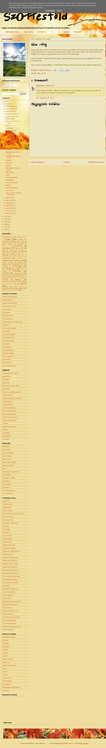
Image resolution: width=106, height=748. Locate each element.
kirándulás (5, 255)
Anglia (7, 239)
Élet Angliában (6, 684)
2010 (6, 219)
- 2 (52, 32)
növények (5, 273)
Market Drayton (10, 119)
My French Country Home (9, 604)
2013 (6, 101)
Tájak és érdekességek (9, 426)
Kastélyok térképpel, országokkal (12, 398)
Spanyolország (6, 278)
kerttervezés (20, 253)
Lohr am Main (10, 190)
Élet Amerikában (7, 681)
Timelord (4, 671)
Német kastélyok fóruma (9, 411)
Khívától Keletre (7, 401)
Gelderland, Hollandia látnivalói (11, 392)
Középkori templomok (8, 337)
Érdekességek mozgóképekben (11, 687)
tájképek (18, 280)
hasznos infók (19, 248)
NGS (22, 269)
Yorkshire (11, 290)
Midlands (17, 264)
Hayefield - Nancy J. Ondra (10, 564)
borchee (71, 743)
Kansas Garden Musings (9, 579)
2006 (6, 229)
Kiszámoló (5, 649)
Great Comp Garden (12, 182)
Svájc (15, 278)
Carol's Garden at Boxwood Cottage (12, 514)
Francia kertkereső (7, 319)
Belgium (14, 241)
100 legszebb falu (7, 237)
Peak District (15, 275)
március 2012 (10, 208)
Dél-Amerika (5, 383)
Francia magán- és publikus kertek (12, 322)
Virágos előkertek (11, 133)
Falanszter (5, 640)
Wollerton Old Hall (11, 131)
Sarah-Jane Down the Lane (10, 611)
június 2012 (9, 200)
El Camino (22, 243)
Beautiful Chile (6, 376)
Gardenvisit (5, 325)
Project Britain (6, 359)
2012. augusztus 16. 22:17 (45, 98)
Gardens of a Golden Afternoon (11, 551)
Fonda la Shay (6, 459)
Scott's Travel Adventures (9, 417)
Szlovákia (22, 278)
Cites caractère (6, 309)
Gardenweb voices (7, 554)
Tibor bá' (4, 668)
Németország (10, 269)
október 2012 (10, 111)
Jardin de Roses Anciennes (10, 570)
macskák (20, 262)
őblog (38, 73)
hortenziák (5, 251)
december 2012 (10, 106)
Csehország (13, 243)
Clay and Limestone (8, 517)
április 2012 (9, 205)
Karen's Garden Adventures (10, 582)
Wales (4, 290)
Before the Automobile (8, 637)
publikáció (4, 276)
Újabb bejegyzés (38, 162)
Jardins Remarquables (8, 334)
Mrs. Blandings (6, 484)
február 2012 (10, 210)
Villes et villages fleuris (9, 366)
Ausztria (20, 239)
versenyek (18, 288)
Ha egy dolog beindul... (12, 177)
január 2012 (9, 213)
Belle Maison (6, 446)
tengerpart (15, 281)
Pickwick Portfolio (7, 659)
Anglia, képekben (7, 300)
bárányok (5, 241)
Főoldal (66, 162)
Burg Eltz (8, 185)
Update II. (8, 165)
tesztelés (23, 281)
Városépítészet (6, 436)
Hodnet (8, 125)
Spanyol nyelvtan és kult (9, 665)
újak (14, 284)
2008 (6, 224)
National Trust (22, 267)
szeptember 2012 (11, 114)
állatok (18, 237)
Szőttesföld (34, 16)
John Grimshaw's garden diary (11, 576)
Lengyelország (6, 258)
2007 (6, 227)
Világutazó (5, 429)
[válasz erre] (49, 85)
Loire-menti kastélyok (8, 341)
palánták (7, 274)
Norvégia (4, 271)
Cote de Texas (6, 450)
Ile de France (6, 331)
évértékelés (20, 244)
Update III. (9, 160)
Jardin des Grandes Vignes (10, 573)
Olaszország (17, 273)
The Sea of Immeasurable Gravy (11, 626)
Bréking (8, 145)
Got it (59, 11)
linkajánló (5, 260)
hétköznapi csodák (8, 249)
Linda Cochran (6, 598)
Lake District (22, 256)
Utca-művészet (6, 678)
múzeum (13, 267)
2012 (6, 104)
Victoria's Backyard (7, 629)
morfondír (5, 267)
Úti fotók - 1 (42, 32)
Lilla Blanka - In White (8, 478)
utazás (43, 73)
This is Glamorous (7, 493)
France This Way (7, 315)
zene (17, 290)
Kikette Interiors (6, 475)
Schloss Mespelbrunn (12, 188)
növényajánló (17, 271)
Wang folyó (5, 439)
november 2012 (10, 109)
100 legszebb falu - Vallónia (10, 373)
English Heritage (7, 244)
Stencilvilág (5, 487)
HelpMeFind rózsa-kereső (9, 567)
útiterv (11, 286)
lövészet (17, 260)
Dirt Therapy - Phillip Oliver (10, 523)
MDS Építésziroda (12, 32)
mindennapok (17, 266)
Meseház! (77, 32)
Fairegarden (5, 532)
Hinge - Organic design (9, 462)
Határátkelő (5, 643)
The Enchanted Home (8, 490)
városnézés (6, 288)
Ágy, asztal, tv (6, 481)
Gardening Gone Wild (8, 545)
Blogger (86, 743)
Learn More (50, 11)
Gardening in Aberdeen (9, 548)
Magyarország (6, 264)
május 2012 (9, 203)
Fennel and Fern (7, 535)
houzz (4, 468)
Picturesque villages (8, 353)
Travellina (5, 423)
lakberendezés (13, 256)
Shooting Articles (20, 276)
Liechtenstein (20, 258)
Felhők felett (5, 389)
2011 (6, 216)
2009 (6, 221)
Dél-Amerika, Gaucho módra (10, 386)
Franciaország (17, 246)
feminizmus (5, 246)
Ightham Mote (10, 180)
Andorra (24, 237)
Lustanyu (5, 653)
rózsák (11, 276)
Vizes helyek (6, 433)
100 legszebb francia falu (9, 297)
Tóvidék (8, 283)
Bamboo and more (7, 510)
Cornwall (22, 241)
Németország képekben (9, 414)
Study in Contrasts (7, 614)
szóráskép (5, 280)
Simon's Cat (5, 662)
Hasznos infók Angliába (9, 328)
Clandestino (5, 379)
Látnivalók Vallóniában (8, 408)
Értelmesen (5, 690)
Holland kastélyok (7, 395)
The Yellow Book (7, 362)
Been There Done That (9, 306)
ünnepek (21, 286)
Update (8, 175)
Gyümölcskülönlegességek (10, 557)
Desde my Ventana (7, 453)
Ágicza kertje (28, 32)
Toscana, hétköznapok (8, 420)
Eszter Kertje (6, 529)
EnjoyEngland (6, 312)
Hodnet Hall (9, 128)
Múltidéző (5, 656)
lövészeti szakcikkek (8, 262)
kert (8, 253)
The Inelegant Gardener (9, 623)
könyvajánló (5, 256)
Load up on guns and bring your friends (13, 193)
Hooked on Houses (7, 465)
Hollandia (21, 249)
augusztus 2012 (11, 116)
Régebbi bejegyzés (96, 162)
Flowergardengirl (7, 539)
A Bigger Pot (6, 501)
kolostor (15, 255)
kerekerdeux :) (6, 646)
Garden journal (6, 542)
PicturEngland (6, 347)
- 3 (59, 32)
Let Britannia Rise (7, 404)
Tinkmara (5, 675)
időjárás (15, 251)
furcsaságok (6, 248)
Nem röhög (9, 163)
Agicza (38, 85)
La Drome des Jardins (8, 592)
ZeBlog (66, 32)
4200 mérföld (9, 172)
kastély (24, 251)
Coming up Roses (7, 520)
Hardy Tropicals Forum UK (10, 560)
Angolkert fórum (7, 507)
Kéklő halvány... (10, 136)
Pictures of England (8, 350)
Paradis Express (7, 608)
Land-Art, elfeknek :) (8, 595)
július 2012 (9, 198)
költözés (22, 255)
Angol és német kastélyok (9, 303)
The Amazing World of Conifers (11, 617)
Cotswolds (5, 243)
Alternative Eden (7, 504)
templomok (5, 281)
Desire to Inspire (7, 456)
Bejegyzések (8, 85)
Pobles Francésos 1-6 (8, 356)
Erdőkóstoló (5, 526)
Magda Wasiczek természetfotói (11, 601)
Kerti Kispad (5, 586)
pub (24, 274)
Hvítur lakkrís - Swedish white (11, 472)
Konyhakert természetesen (10, 589)
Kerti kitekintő (9, 138)
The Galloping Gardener (9, 620)
